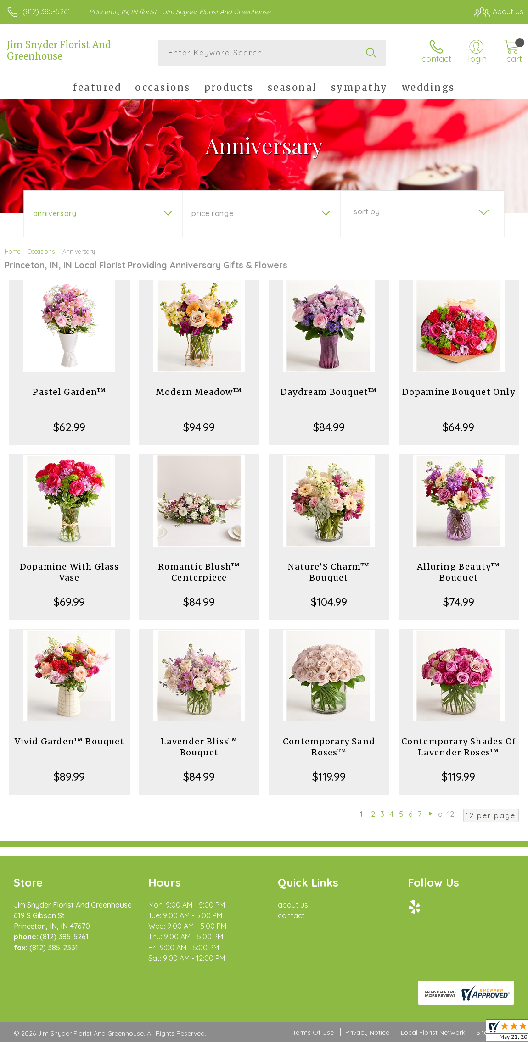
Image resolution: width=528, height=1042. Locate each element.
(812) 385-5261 (46, 11)
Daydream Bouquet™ (329, 392)
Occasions (41, 251)
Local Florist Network (433, 1032)
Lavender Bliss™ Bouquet (199, 747)
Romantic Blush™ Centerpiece (199, 572)
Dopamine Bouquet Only (458, 392)
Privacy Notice (367, 1032)
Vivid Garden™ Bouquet (69, 741)
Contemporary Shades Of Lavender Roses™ (458, 747)
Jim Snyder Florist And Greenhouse (59, 50)
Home (13, 251)
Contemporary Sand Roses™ (329, 747)
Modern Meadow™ (199, 392)
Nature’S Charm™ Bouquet (329, 572)
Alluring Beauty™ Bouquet (458, 572)
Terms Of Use (313, 1032)
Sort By (367, 211)
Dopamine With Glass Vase (69, 572)
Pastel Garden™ (69, 392)
